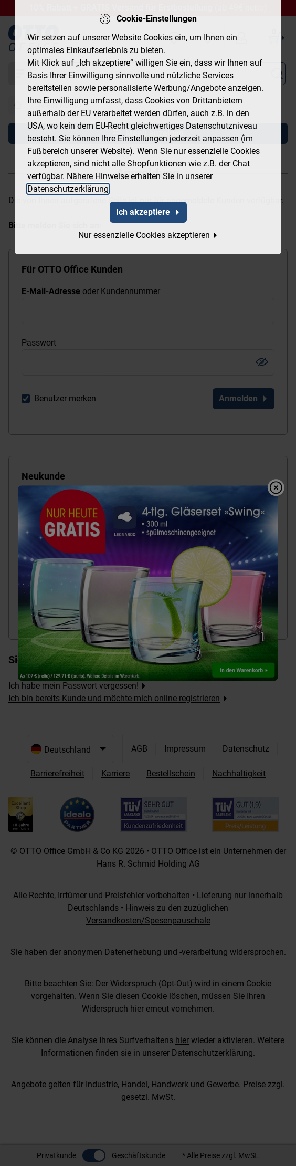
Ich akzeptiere (148, 211)
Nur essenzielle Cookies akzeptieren (148, 234)
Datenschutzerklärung (68, 188)
